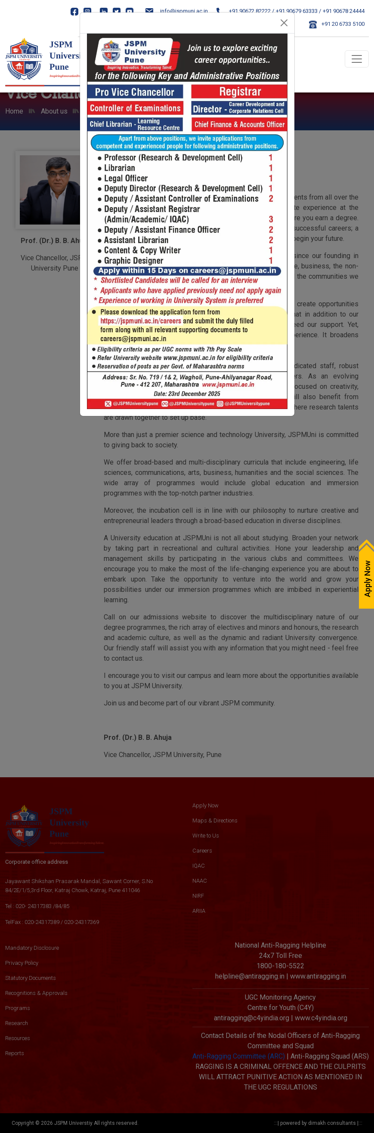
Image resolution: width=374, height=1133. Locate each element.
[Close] (284, 23)
